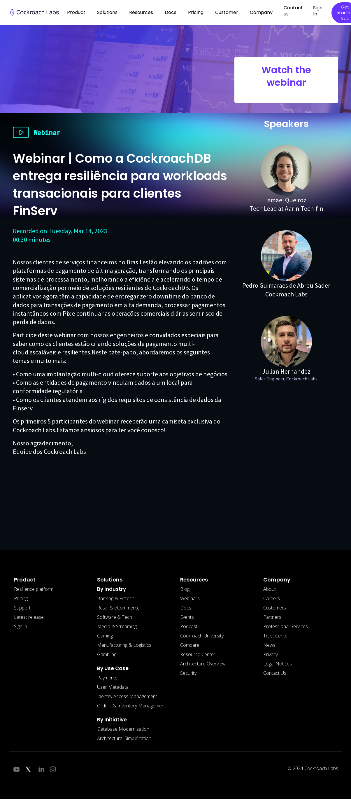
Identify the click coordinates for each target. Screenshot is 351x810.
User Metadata (113, 687)
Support (22, 608)
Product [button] (76, 12)
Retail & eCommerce (118, 608)
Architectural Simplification (124, 738)
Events (187, 617)
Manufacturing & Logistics (124, 645)
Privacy (270, 654)
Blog (184, 589)
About (269, 589)
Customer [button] (226, 12)
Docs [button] (170, 12)
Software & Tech (114, 617)
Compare (189, 645)
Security (188, 673)
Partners (272, 617)
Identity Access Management (127, 696)
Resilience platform (33, 589)
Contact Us (274, 673)
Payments (107, 677)
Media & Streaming (117, 626)
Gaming (105, 635)
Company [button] (261, 12)
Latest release (29, 617)
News (269, 645)
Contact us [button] (293, 10)
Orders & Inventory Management (131, 705)
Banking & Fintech (115, 598)
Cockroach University (202, 635)
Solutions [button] (107, 12)
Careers (271, 598)
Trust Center (276, 635)
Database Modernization (123, 729)
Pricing (195, 12)
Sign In (317, 10)
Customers (274, 608)
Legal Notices (277, 663)
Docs (185, 608)
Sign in (20, 626)
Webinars (190, 598)
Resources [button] (141, 12)
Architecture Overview (203, 663)
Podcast (188, 626)
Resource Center (197, 654)
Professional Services (285, 626)
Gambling (106, 654)
